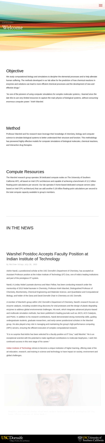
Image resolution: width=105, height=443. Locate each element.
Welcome (12, 27)
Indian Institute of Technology (20, 346)
